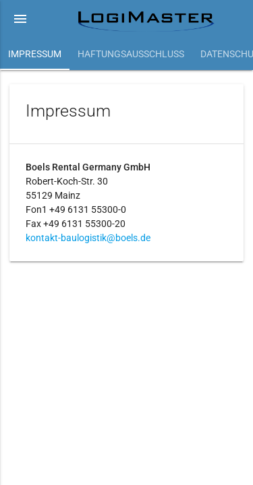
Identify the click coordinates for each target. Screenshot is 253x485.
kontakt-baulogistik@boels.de (88, 237)
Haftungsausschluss (131, 53)
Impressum (34, 53)
